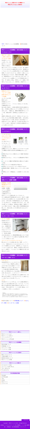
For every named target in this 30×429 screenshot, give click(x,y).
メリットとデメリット (7, 337)
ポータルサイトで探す (7, 365)
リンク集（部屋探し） (17, 425)
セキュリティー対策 (6, 347)
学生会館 (4, 375)
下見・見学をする (6, 368)
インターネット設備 (14, 303)
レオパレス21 (5, 383)
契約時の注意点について (7, 358)
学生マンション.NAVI (13, 423)
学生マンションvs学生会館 (8, 339)
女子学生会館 (5, 377)
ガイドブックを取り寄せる (8, 366)
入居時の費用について (7, 356)
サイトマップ (23, 426)
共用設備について (18, 300)
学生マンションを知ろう (7, 335)
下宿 (3, 378)
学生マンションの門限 (7, 359)
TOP (3, 44)
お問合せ (2, 425)
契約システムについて (7, 354)
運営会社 (9, 426)
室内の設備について (6, 344)
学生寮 (3, 380)
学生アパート (5, 381)
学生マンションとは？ (7, 334)
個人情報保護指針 (15, 426)
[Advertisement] (15, 25)
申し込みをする (5, 370)
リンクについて (8, 425)
